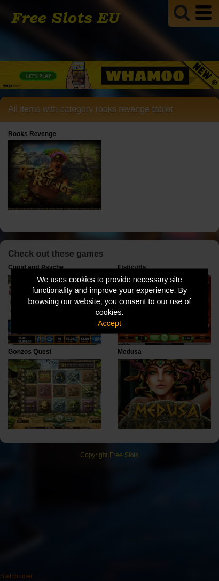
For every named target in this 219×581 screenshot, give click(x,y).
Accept (109, 323)
